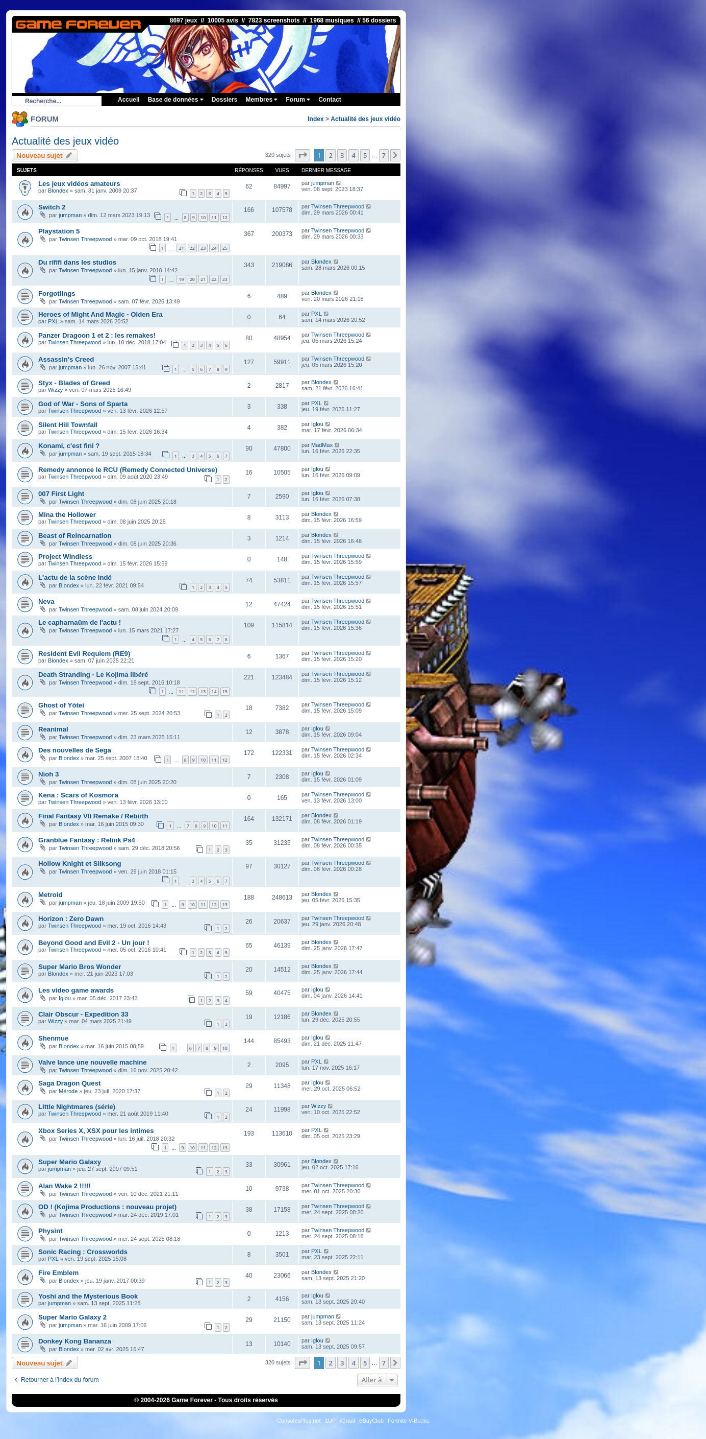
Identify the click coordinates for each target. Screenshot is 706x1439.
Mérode (68, 1091)
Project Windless (65, 556)
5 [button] (365, 155)
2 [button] (330, 155)
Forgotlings (56, 293)
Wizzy (55, 390)
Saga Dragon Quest (69, 1083)
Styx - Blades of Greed (74, 383)
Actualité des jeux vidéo (365, 119)
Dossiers (225, 99)
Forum (298, 99)
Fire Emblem (58, 1273)
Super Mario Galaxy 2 (72, 1317)
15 (225, 691)
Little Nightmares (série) (76, 1107)
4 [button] (353, 155)
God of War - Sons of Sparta (83, 404)
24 (213, 248)
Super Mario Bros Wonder (79, 967)
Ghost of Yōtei (61, 705)
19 (181, 279)
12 (225, 217)
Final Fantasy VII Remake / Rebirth (93, 816)
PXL (53, 321)
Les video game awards (76, 990)
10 (203, 217)
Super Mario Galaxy (69, 1162)
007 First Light (61, 494)
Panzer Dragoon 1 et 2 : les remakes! (97, 335)
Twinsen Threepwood (337, 206)
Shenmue (53, 1038)
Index (315, 119)
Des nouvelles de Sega (74, 750)
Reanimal (53, 729)
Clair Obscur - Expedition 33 (83, 1014)
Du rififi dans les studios (77, 262)
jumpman (322, 183)
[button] (302, 155)
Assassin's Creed (66, 359)
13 (203, 691)
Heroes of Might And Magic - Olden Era (100, 314)
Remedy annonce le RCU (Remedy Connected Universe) (127, 470)
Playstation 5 (59, 231)
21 (181, 248)
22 (192, 248)
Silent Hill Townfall (67, 425)
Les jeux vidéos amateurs (79, 183)
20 (192, 279)
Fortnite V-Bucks (408, 1421)
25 (225, 248)
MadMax (322, 445)
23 (203, 248)
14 (213, 691)
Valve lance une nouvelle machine (92, 1062)
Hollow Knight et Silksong (79, 863)
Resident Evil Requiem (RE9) (84, 653)
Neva (46, 601)
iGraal (347, 1421)
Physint (50, 1231)
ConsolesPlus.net (299, 1421)
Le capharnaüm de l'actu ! (79, 622)
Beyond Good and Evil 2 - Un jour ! (93, 943)
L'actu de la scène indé (75, 577)
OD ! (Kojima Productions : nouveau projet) (107, 1207)
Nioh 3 (48, 774)
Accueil (129, 99)
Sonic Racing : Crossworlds (83, 1252)
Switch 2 (52, 207)
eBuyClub (371, 1421)
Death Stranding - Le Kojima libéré (93, 674)
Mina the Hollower (67, 514)
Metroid (50, 895)
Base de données (176, 99)
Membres (261, 99)
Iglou (317, 424)
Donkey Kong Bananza (74, 1341)
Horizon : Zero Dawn (71, 919)
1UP (330, 1421)
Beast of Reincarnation (75, 535)
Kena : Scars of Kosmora (78, 795)
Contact (329, 99)
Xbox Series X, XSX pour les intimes (96, 1131)
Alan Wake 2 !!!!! (64, 1186)
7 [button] (384, 155)
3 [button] (342, 155)
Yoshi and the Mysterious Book (88, 1296)
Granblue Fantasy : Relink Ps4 (86, 840)
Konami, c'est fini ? (68, 446)
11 (213, 217)
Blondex (58, 190)
